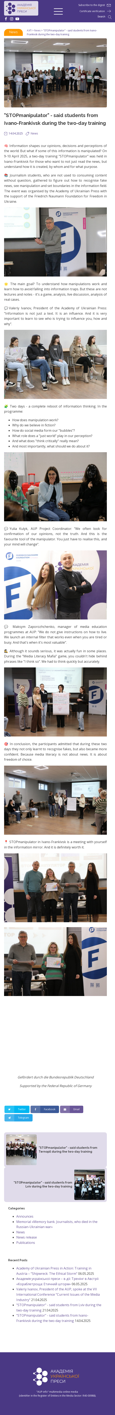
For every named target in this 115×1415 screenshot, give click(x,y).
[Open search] (104, 17)
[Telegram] (18, 1117)
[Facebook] (45, 1109)
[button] (58, 11)
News (13, 32)
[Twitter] (17, 1109)
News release (26, 1237)
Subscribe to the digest (91, 5)
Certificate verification (92, 11)
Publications (25, 1242)
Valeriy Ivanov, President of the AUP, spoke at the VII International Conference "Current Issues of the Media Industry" (58, 1294)
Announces (24, 1216)
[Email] (71, 1109)
